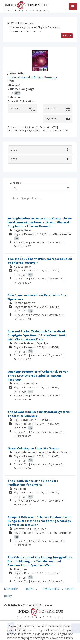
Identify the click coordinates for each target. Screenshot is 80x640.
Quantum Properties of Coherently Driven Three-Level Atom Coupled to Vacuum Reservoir (38, 375)
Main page (11, 589)
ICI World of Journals (20, 23)
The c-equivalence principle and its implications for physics (33, 483)
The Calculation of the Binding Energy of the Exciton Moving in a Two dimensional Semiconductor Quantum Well (40, 561)
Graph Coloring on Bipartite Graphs (33, 448)
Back (67, 35)
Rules (29, 589)
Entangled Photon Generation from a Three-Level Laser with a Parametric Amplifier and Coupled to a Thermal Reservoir (40, 222)
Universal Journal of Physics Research (35, 27)
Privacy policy (50, 589)
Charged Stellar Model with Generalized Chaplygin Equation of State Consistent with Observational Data (36, 335)
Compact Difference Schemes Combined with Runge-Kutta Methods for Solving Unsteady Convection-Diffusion (40, 521)
